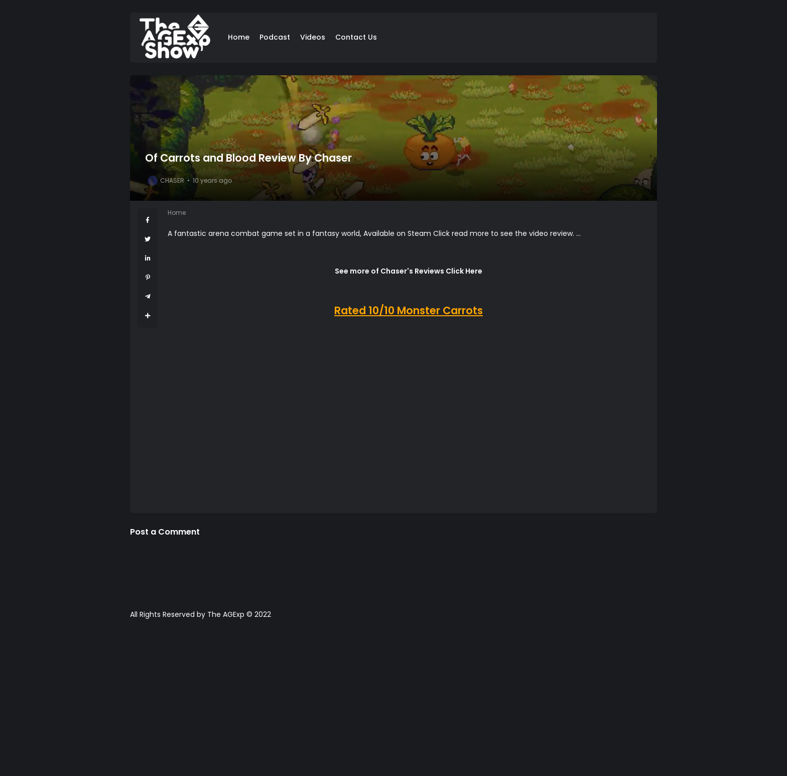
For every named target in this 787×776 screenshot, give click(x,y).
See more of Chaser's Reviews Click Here (408, 271)
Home (238, 37)
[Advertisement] (393, 702)
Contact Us (356, 37)
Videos (312, 37)
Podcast (274, 37)
